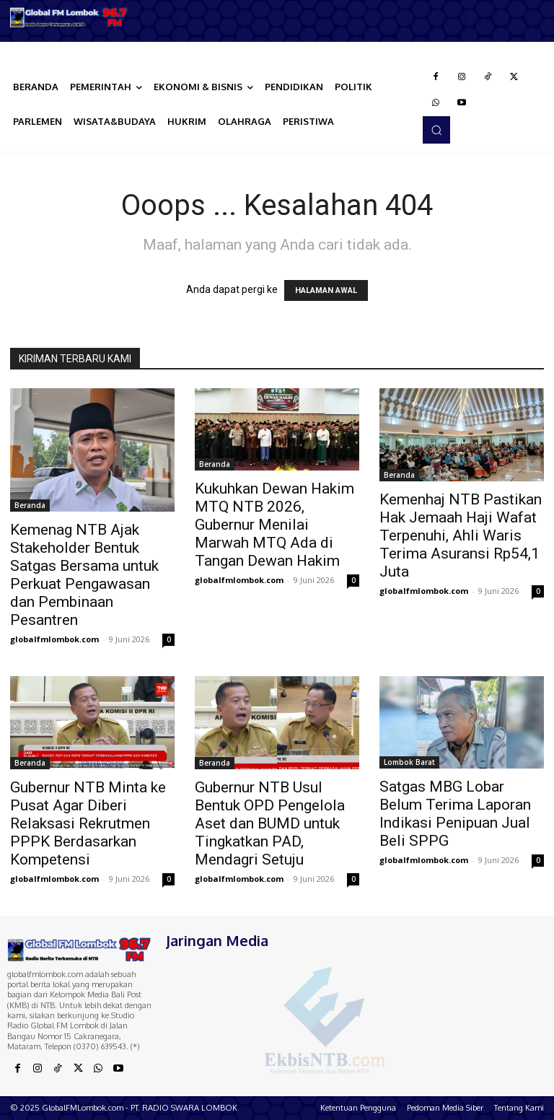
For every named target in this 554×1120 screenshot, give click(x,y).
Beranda (29, 505)
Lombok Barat (409, 762)
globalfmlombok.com (54, 639)
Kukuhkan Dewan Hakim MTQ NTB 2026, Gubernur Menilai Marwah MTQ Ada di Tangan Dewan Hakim (274, 524)
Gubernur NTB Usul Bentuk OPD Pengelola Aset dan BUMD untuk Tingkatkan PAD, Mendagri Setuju (270, 823)
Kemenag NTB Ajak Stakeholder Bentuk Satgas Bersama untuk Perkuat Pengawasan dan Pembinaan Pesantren (84, 575)
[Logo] (69, 17)
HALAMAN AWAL (326, 290)
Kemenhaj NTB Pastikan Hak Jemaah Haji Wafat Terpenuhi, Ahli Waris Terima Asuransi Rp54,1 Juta (460, 535)
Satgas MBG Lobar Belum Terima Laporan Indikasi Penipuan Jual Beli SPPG (455, 813)
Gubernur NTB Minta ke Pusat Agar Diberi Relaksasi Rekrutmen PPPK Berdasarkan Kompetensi (88, 823)
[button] (436, 130)
